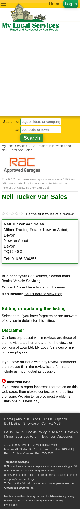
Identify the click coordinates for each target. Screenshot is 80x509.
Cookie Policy (36, 432)
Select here (11, 316)
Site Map (56, 432)
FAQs (8, 432)
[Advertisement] (40, 74)
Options (61, 419)
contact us (46, 392)
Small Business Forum (22, 436)
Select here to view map (43, 294)
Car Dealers (37, 276)
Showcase (31, 423)
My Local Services (46, 444)
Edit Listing (12, 423)
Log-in (71, 4)
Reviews (71, 432)
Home (54, 4)
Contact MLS (51, 423)
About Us (22, 419)
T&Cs (19, 432)
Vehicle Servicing (27, 281)
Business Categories (57, 436)
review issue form (49, 367)
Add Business (42, 419)
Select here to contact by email (41, 287)
